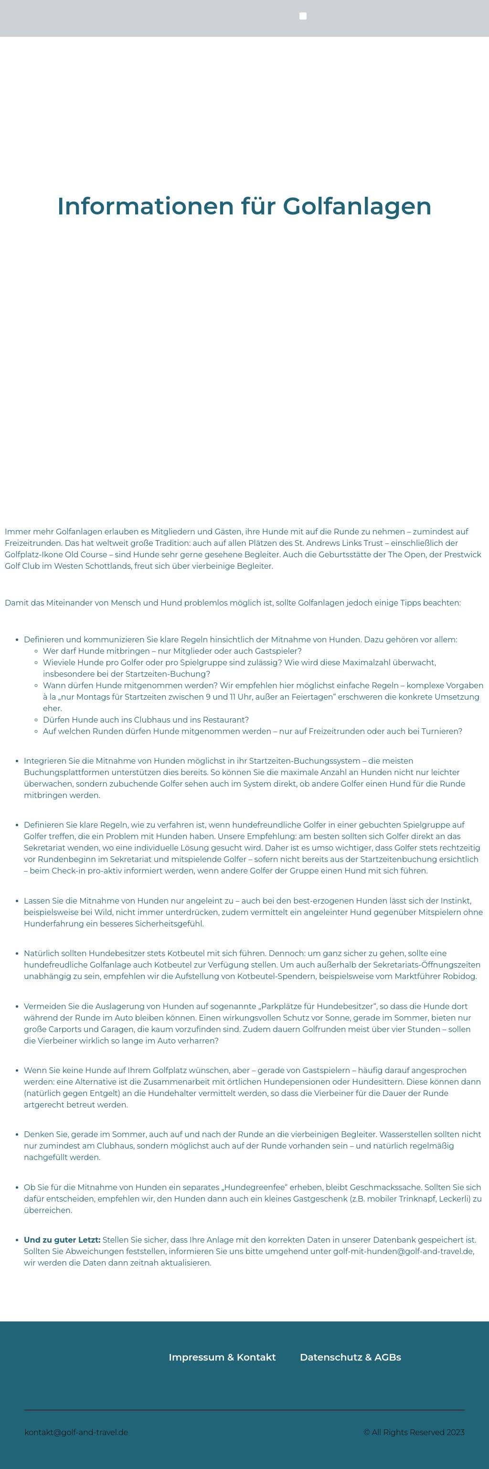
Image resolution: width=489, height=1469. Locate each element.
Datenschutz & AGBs (350, 1357)
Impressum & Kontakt (222, 1357)
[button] (303, 16)
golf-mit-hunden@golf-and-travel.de (403, 1251)
